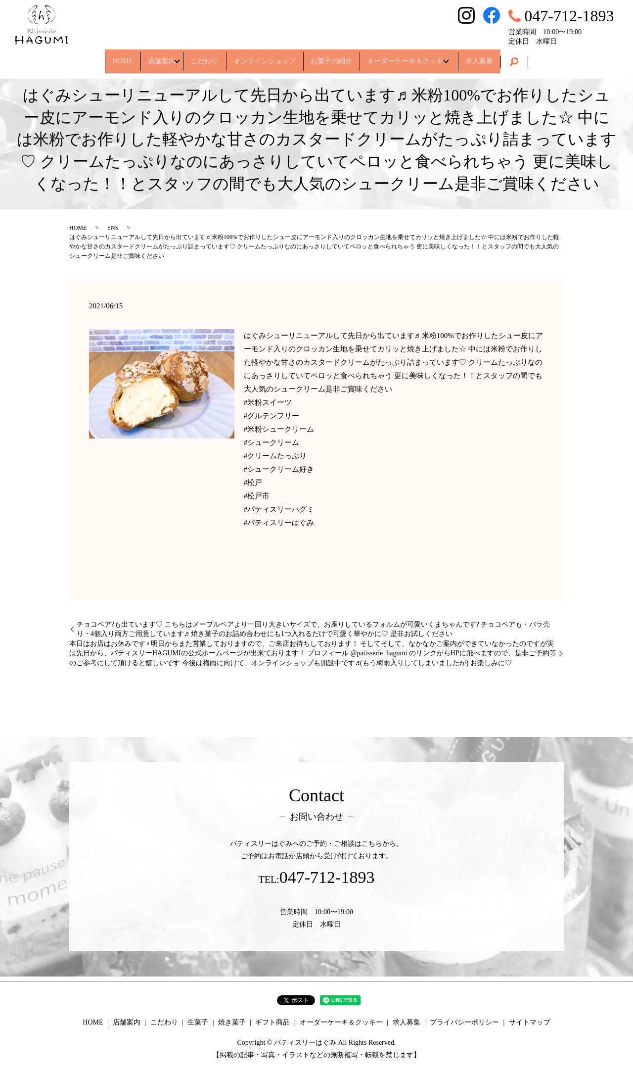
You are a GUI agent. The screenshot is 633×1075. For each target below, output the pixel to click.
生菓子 (197, 1022)
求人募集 (507, 56)
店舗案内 (142, 56)
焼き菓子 (232, 1022)
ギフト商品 (272, 1022)
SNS (112, 227)
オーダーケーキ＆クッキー (425, 56)
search (546, 57)
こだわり (196, 56)
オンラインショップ (264, 56)
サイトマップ (529, 1022)
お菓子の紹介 (340, 56)
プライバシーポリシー (464, 1022)
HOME (95, 56)
